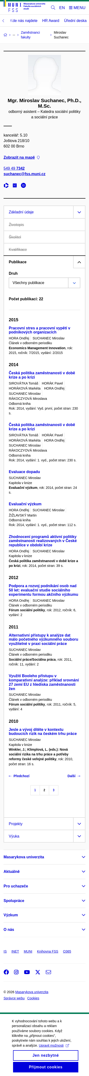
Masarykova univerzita (24, 857)
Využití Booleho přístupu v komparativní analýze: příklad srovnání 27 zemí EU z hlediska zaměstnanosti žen (44, 682)
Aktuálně (12, 872)
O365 (67, 951)
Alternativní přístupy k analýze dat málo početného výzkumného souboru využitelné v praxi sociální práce (43, 639)
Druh (13, 273)
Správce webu (14, 998)
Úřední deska (75, 21)
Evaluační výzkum (25, 504)
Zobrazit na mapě (22, 157)
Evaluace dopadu (24, 472)
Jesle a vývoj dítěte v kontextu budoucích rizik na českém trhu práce (43, 732)
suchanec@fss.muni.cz (25, 174)
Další (74, 776)
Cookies (33, 998)
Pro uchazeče (16, 886)
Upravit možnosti (54, 1050)
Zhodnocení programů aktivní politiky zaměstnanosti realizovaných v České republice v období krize (43, 541)
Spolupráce (14, 901)
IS (5, 951)
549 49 (14, 168)
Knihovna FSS (47, 951)
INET (15, 951)
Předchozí (19, 776)
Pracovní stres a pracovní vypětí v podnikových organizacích (39, 330)
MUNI (28, 951)
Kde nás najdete (23, 21)
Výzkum (11, 915)
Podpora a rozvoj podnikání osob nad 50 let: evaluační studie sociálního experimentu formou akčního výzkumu (43, 590)
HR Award (50, 21)
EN (62, 7)
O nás (9, 930)
